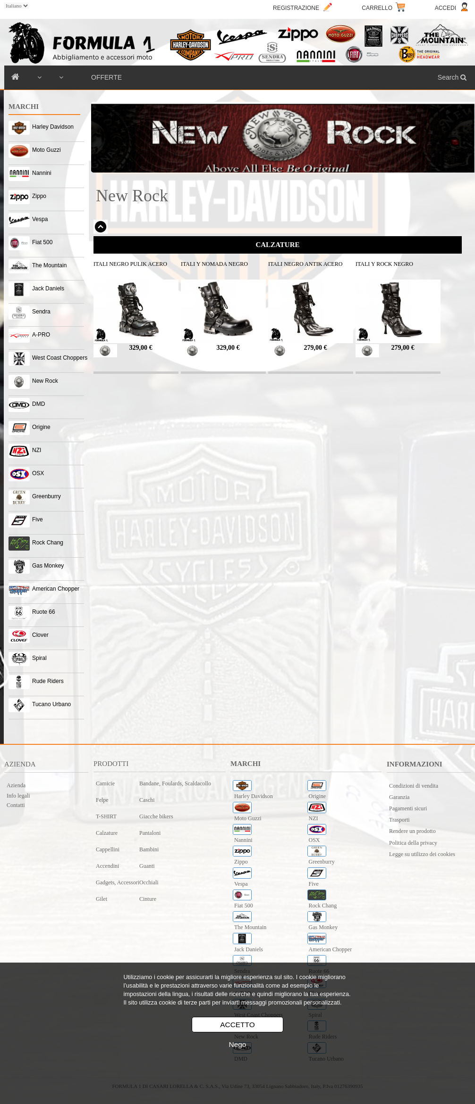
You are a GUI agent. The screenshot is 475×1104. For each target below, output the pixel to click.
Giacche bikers (156, 816)
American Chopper (55, 588)
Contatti (16, 805)
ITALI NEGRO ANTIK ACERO (305, 264)
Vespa (40, 219)
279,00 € (315, 347)
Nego (237, 1044)
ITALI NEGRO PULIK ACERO (130, 264)
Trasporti (399, 819)
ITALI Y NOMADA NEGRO (214, 264)
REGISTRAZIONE (296, 8)
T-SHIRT (106, 816)
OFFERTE (106, 77)
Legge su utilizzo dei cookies (422, 854)
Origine (41, 427)
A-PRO (41, 334)
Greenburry (46, 496)
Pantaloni (150, 833)
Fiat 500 (42, 242)
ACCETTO (237, 1025)
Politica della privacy (413, 843)
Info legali (18, 795)
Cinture (147, 899)
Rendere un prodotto (412, 831)
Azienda (16, 785)
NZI (36, 450)
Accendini (107, 866)
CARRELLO (377, 8)
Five (37, 519)
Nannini (41, 173)
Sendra (41, 311)
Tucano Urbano (51, 704)
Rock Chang (47, 542)
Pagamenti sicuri (408, 808)
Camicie (105, 783)
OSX (38, 473)
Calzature (107, 833)
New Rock (45, 381)
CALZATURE (277, 244)
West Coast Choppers (59, 357)
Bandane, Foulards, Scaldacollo (175, 783)
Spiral (39, 658)
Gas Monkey (48, 565)
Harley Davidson (53, 127)
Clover (40, 635)
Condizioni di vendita (413, 786)
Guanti (147, 866)
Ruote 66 (43, 612)
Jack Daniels (48, 288)
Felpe (102, 800)
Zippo (39, 196)
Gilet (101, 899)
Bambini (149, 849)
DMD (38, 404)
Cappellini (107, 849)
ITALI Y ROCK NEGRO (384, 264)
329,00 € (141, 347)
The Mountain (49, 265)
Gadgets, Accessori (117, 882)
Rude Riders (48, 681)
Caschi (147, 800)
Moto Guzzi (46, 150)
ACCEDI (445, 8)
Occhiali (149, 882)
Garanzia (399, 797)
